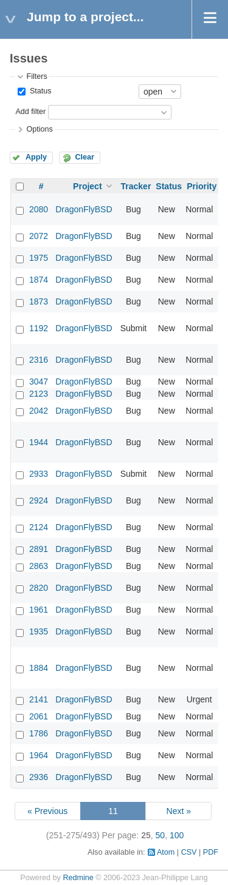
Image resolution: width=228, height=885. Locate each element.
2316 (38, 360)
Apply (36, 157)
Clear (84, 157)
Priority (201, 186)
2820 (38, 588)
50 (160, 835)
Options (39, 129)
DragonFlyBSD (83, 209)
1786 (38, 733)
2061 (38, 716)
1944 (38, 442)
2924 (38, 500)
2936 (38, 777)
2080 (38, 209)
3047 (38, 381)
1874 (38, 279)
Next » (179, 811)
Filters (36, 76)
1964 (38, 755)
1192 (38, 328)
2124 (38, 527)
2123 (38, 394)
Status (39, 91)
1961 (38, 609)
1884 (38, 668)
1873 (38, 301)
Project (87, 186)
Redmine (78, 877)
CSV (189, 852)
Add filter (30, 111)
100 (177, 835)
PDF (210, 852)
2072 (38, 236)
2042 (38, 411)
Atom (165, 852)
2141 (38, 699)
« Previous (47, 811)
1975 (38, 258)
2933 (38, 474)
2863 (38, 566)
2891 (38, 549)
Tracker (136, 186)
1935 (38, 631)
